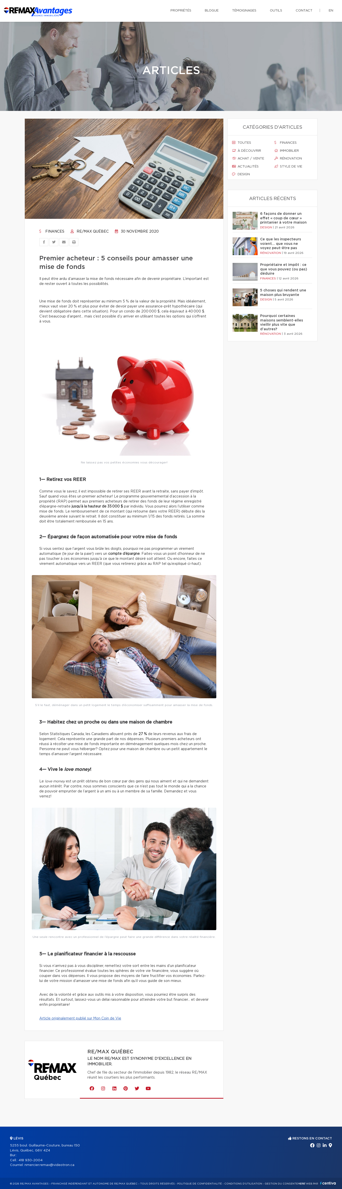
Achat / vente (248, 158)
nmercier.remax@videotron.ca (49, 1165)
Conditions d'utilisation (243, 1183)
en (331, 10)
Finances (51, 231)
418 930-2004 (31, 1160)
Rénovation (288, 158)
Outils (276, 10)
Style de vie (288, 166)
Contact (304, 10)
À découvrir (246, 150)
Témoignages (244, 10)
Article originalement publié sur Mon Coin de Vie (80, 1018)
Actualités (245, 166)
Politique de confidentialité (199, 1183)
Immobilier (286, 150)
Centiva (328, 1183)
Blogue (212, 10)
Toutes (241, 142)
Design (241, 174)
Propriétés (180, 10)
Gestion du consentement (285, 1183)
